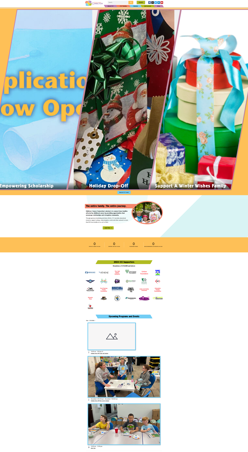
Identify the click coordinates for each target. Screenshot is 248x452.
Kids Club (93, 448)
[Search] (130, 2)
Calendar (135, 6)
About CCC (111, 6)
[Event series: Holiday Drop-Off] (102, 351)
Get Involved (147, 6)
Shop (158, 6)
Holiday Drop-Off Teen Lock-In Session (100, 401)
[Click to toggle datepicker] (91, 321)
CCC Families (123, 6)
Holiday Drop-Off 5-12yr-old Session (99, 353)
